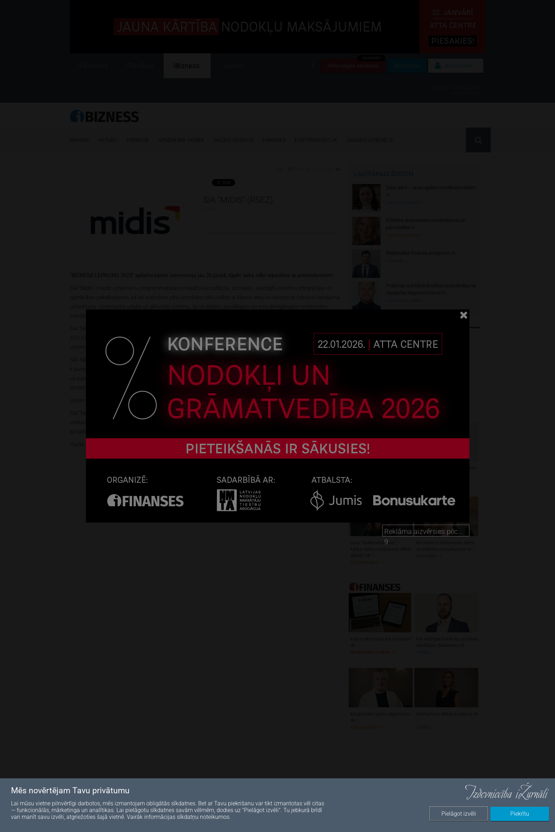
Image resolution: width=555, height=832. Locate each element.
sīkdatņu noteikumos (203, 817)
